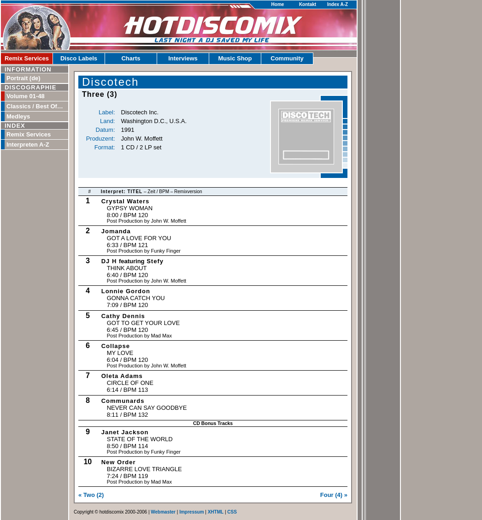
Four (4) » (333, 494)
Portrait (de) (23, 78)
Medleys (18, 116)
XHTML (215, 511)
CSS (232, 511)
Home (277, 4)
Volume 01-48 (25, 96)
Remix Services (27, 58)
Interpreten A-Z (27, 144)
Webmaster (163, 511)
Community (287, 58)
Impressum (191, 511)
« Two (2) (91, 494)
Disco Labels (78, 58)
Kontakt (307, 4)
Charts (130, 58)
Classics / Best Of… (34, 106)
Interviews (183, 58)
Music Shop (235, 58)
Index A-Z (337, 4)
